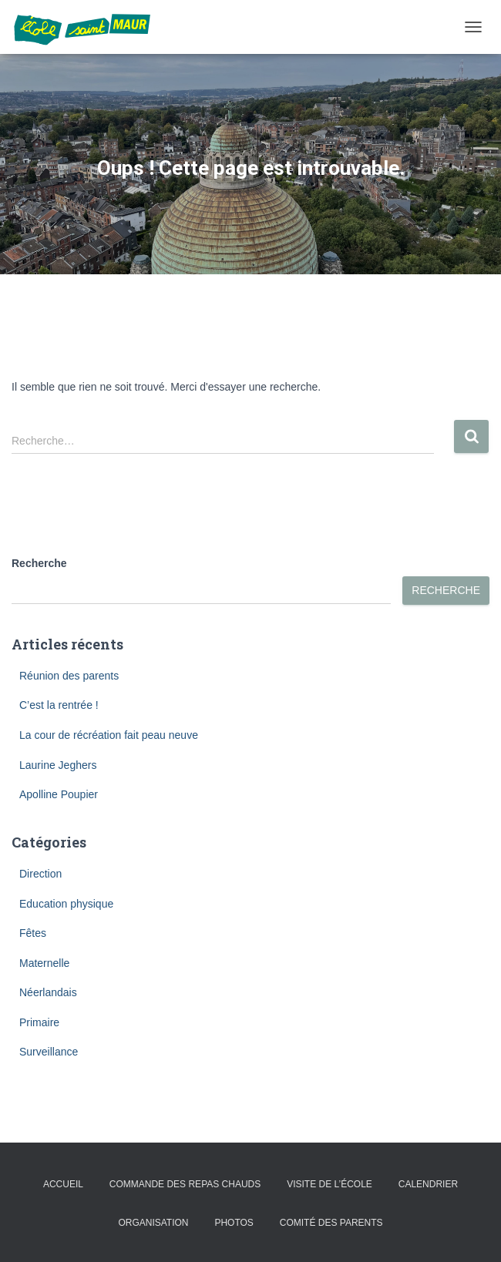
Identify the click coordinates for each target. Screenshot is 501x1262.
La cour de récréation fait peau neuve (108, 735)
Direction (40, 874)
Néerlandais (48, 992)
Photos (233, 1222)
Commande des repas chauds (185, 1184)
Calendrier (428, 1184)
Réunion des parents (69, 676)
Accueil (63, 1184)
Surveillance (48, 1052)
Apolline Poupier (58, 794)
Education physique (66, 904)
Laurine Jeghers (57, 765)
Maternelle (44, 963)
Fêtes (32, 933)
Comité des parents (331, 1222)
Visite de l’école (329, 1184)
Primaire (39, 1022)
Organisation (153, 1222)
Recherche (39, 563)
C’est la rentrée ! (59, 705)
